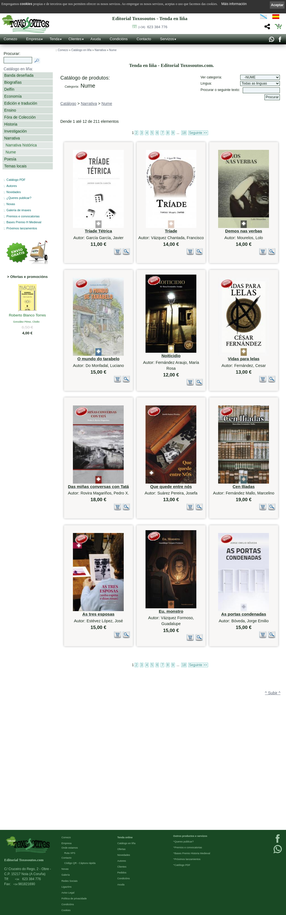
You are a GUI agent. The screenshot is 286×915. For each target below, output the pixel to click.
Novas (10, 204)
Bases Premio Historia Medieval (192, 853)
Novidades (13, 192)
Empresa (33, 39)
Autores (11, 186)
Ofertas (121, 849)
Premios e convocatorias (23, 216)
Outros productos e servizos (190, 836)
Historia (10, 124)
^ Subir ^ (272, 801)
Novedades (123, 855)
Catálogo (68, 103)
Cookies (66, 910)
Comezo (10, 39)
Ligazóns (66, 886)
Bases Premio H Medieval (23, 222)
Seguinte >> (198, 133)
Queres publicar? (184, 841)
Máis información (234, 4)
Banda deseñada (19, 75)
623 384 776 (152, 27)
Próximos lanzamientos (188, 859)
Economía (13, 96)
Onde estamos (69, 847)
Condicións (119, 39)
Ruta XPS (69, 853)
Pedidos (122, 872)
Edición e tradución (20, 103)
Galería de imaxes (18, 210)
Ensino (10, 110)
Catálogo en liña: (18, 69)
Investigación (15, 131)
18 (184, 133)
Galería (65, 874)
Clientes (75, 39)
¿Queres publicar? (18, 198)
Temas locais (15, 166)
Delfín (9, 89)
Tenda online (125, 837)
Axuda (95, 39)
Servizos (167, 39)
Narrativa (12, 138)
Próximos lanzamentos (21, 228)
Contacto (144, 39)
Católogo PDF (182, 865)
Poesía (10, 159)
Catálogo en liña (81, 50)
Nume (11, 152)
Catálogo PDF (15, 179)
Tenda (54, 39)
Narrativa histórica (21, 145)
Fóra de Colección (20, 117)
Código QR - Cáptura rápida (80, 863)
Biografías (13, 82)
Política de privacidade (74, 898)
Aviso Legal (67, 892)
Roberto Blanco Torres (27, 315)
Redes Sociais (69, 881)
